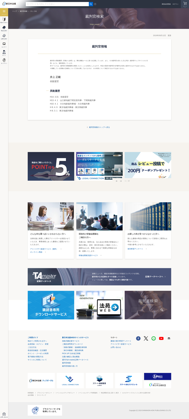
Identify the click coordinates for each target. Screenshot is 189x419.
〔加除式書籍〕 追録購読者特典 (74, 347)
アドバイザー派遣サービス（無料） (44, 249)
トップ (14, 11)
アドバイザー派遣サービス (121, 344)
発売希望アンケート (135, 249)
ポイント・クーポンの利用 (38, 353)
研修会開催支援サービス (88, 255)
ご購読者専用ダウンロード (72, 344)
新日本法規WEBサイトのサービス (75, 337)
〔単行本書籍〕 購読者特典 (72, 350)
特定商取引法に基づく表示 (110, 393)
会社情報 (31, 395)
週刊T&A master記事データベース (75, 360)
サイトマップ (41, 395)
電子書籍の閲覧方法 (35, 357)
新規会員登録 (166, 4)
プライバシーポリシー (44, 393)
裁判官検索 (23, 11)
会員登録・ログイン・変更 (38, 344)
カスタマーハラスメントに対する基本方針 (136, 393)
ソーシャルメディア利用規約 (87, 393)
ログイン (175, 4)
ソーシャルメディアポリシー (65, 393)
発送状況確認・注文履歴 (37, 350)
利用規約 (31, 393)
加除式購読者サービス (70, 341)
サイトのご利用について (37, 360)
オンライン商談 (36, 252)
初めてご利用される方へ (37, 341)
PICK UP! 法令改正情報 (71, 353)
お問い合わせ (116, 347)
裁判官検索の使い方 (70, 366)
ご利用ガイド (33, 337)
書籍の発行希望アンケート (121, 341)
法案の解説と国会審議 (70, 357)
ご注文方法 (32, 347)
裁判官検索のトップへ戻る (99, 127)
